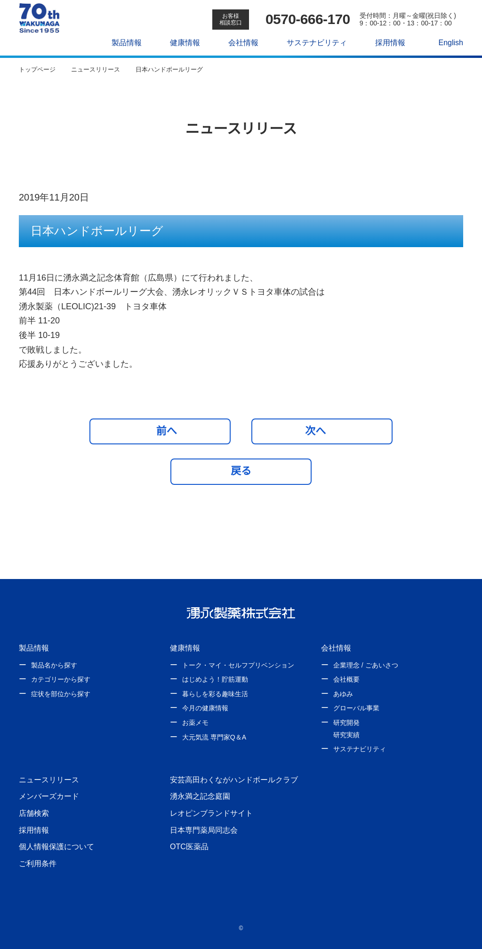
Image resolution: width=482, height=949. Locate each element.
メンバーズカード (49, 796)
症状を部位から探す (60, 694)
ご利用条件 (37, 863)
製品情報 (122, 42)
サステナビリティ (312, 42)
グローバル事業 (356, 708)
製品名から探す (54, 665)
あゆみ (343, 694)
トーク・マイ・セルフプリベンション (238, 665)
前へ (162, 430)
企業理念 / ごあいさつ (365, 665)
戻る (241, 470)
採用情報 (385, 42)
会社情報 (239, 42)
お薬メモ (195, 722)
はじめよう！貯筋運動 (215, 679)
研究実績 (346, 735)
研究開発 (346, 722)
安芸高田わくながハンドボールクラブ (234, 779)
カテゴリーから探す (60, 679)
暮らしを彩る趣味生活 (215, 694)
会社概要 (346, 679)
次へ (320, 430)
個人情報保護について (56, 846)
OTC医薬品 (189, 846)
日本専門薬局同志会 (204, 830)
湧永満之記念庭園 (200, 796)
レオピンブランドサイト (211, 813)
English (445, 42)
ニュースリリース (48, 779)
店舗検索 (34, 813)
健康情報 (180, 42)
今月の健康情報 (205, 708)
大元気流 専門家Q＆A (213, 737)
